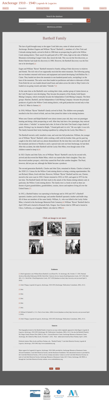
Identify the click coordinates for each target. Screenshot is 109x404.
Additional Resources (66, 8)
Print (51, 368)
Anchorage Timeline (42, 8)
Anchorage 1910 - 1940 (30, 3)
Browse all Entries (54, 26)
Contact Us (103, 8)
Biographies (22, 8)
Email (57, 368)
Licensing (86, 8)
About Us (5, 8)
